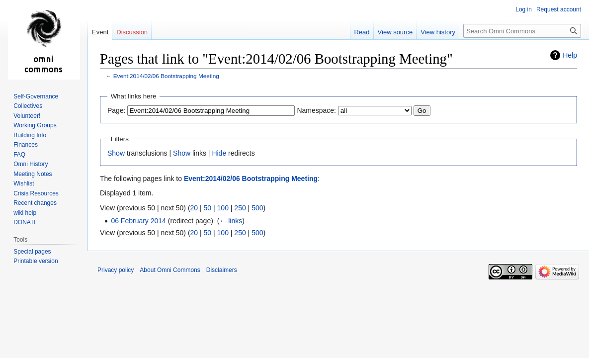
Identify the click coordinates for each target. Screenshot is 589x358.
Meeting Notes (32, 174)
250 (240, 208)
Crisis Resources (36, 193)
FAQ (19, 154)
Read (362, 32)
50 (208, 208)
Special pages (32, 251)
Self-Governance (35, 96)
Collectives (27, 105)
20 (194, 208)
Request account (558, 9)
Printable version (35, 261)
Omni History (30, 164)
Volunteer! (26, 115)
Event (100, 32)
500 (257, 208)
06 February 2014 (138, 221)
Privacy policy (115, 270)
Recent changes (35, 202)
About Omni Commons (170, 270)
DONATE (25, 222)
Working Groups (34, 125)
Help (570, 55)
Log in (523, 9)
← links (230, 221)
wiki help (24, 212)
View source (395, 32)
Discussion (132, 32)
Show (116, 153)
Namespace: (316, 110)
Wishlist (23, 183)
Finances (25, 144)
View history (438, 32)
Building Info (29, 135)
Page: (116, 110)
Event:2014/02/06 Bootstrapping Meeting (166, 76)
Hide (219, 153)
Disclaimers (221, 270)
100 (223, 208)
